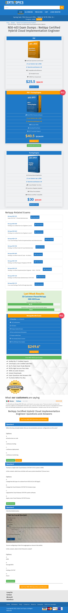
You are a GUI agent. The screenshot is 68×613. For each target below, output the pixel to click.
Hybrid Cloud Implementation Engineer (26, 22)
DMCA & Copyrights (50, 604)
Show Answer (10, 460)
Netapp (13, 22)
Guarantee (40, 604)
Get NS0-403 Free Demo (34, 145)
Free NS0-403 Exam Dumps (34, 357)
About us (33, 604)
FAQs (20, 604)
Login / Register (55, 12)
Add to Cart (34, 86)
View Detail (34, 352)
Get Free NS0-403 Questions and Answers (34, 419)
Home (20, 12)
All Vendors (29, 12)
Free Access (38, 12)
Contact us (27, 604)
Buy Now (18, 460)
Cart (46, 12)
